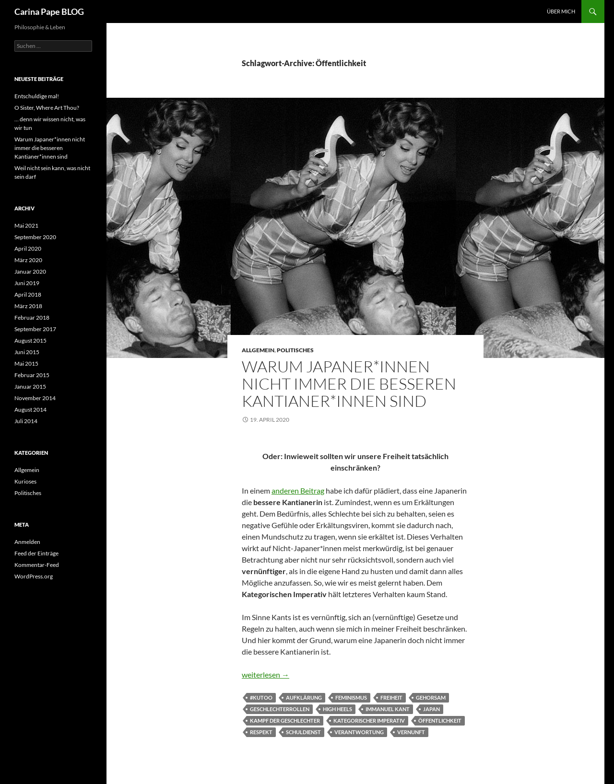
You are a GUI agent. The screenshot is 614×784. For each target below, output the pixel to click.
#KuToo (261, 697)
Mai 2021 (26, 225)
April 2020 (27, 248)
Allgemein (258, 350)
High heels (337, 709)
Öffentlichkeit (439, 720)
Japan (431, 709)
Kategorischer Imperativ (369, 720)
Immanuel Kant (388, 709)
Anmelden (27, 541)
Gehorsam (431, 697)
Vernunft (411, 732)
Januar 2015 (30, 386)
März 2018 (28, 306)
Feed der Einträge (36, 553)
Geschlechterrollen (279, 709)
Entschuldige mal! (36, 96)
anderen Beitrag (298, 490)
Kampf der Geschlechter (285, 720)
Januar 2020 (30, 271)
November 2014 (35, 398)
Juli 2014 (25, 421)
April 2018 (27, 294)
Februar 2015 (31, 375)
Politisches (295, 350)
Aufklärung (304, 697)
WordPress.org (33, 576)
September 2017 (35, 329)
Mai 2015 (26, 363)
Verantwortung (359, 732)
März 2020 (28, 260)
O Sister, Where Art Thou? (46, 107)
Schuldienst (303, 732)
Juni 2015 (26, 352)
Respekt (261, 732)
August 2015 (30, 340)
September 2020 (35, 237)
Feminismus (351, 697)
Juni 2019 (26, 283)
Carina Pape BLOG (49, 11)
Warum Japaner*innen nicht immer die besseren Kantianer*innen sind (349, 384)
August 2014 (30, 409)
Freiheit (391, 697)
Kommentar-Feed (36, 564)
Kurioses (25, 481)
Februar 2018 (31, 317)
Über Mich (561, 11)
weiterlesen (265, 674)
